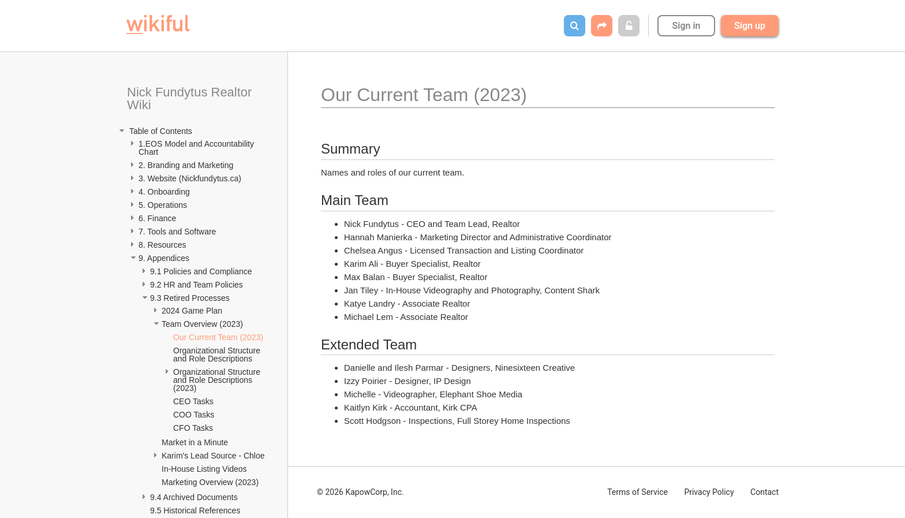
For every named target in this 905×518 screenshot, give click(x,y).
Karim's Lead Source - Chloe (213, 455)
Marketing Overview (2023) (210, 482)
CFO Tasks (193, 428)
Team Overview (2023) (202, 324)
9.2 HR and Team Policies (197, 284)
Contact (764, 492)
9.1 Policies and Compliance (202, 271)
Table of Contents (159, 131)
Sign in (686, 25)
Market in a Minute (195, 442)
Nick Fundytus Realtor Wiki (191, 98)
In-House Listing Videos (204, 469)
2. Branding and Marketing (186, 165)
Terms (637, 492)
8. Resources (162, 244)
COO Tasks (193, 414)
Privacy (709, 492)
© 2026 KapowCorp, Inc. (360, 492)
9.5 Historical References (196, 510)
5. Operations (163, 205)
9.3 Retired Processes (191, 298)
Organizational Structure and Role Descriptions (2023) (218, 380)
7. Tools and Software (177, 231)
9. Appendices (165, 258)
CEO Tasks (193, 401)
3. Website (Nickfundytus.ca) (190, 178)
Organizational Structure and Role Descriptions (218, 354)
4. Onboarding (165, 191)
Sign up (749, 25)
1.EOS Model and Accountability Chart (197, 147)
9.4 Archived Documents (195, 497)
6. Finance (157, 218)
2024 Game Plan (193, 310)
